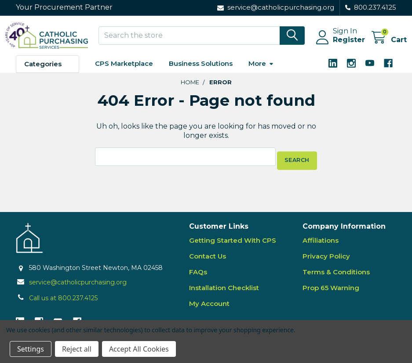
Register (338, 45)
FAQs (198, 276)
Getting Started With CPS (232, 244)
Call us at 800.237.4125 (63, 302)
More (261, 71)
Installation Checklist (224, 292)
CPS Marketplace (124, 71)
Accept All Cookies (139, 349)
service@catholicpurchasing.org (78, 286)
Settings (30, 349)
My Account (209, 307)
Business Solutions (201, 71)
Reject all (76, 349)
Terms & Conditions (336, 276)
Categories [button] (43, 72)
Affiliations (321, 244)
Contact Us (207, 260)
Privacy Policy (326, 260)
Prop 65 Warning (331, 292)
